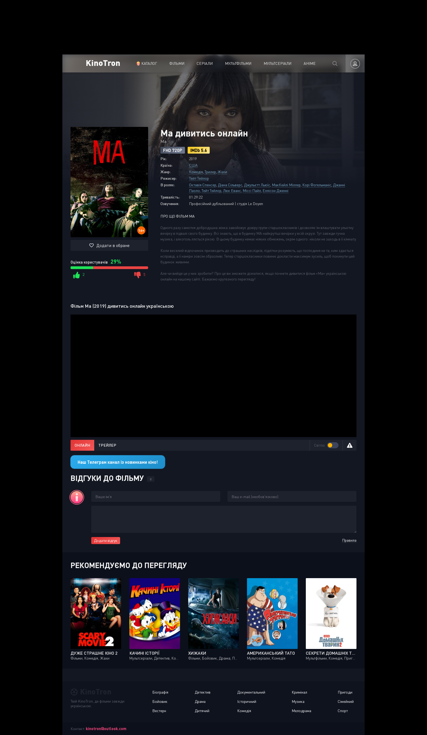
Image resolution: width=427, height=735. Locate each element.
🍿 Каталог (146, 63)
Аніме (310, 63)
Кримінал (299, 692)
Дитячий (202, 710)
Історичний (246, 701)
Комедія (196, 171)
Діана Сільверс (230, 184)
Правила (349, 540)
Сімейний (346, 701)
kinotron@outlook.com (106, 728)
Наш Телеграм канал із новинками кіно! (118, 462)
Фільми (176, 63)
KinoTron (103, 62)
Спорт (343, 710)
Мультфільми (238, 63)
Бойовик (159, 701)
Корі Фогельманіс (316, 184)
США (193, 165)
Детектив (203, 692)
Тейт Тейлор (199, 178)
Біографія (160, 692)
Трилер (210, 171)
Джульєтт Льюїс (257, 184)
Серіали (205, 63)
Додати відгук (105, 540)
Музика (298, 701)
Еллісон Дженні (275, 190)
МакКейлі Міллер (286, 184)
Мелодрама (301, 710)
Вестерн (159, 710)
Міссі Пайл (252, 190)
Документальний (251, 692)
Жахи (222, 171)
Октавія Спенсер (202, 184)
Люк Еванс (232, 190)
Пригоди (345, 692)
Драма (200, 701)
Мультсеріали (277, 63)
